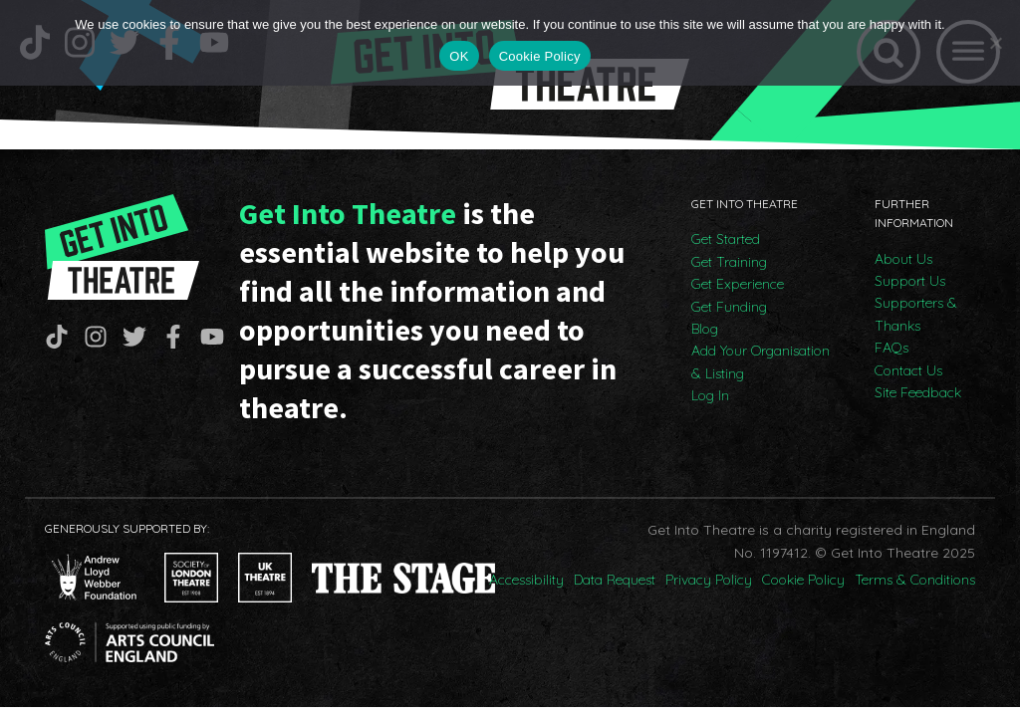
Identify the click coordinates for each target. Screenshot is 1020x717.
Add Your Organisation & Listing (760, 361)
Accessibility (526, 580)
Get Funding (729, 307)
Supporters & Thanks (916, 314)
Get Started (725, 239)
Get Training (729, 262)
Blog (704, 329)
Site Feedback (918, 392)
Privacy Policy (708, 580)
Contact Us (908, 370)
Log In (710, 395)
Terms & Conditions (915, 580)
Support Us (910, 281)
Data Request (614, 580)
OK (458, 56)
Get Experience (737, 284)
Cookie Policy (803, 580)
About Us (903, 259)
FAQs (891, 348)
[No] (995, 43)
